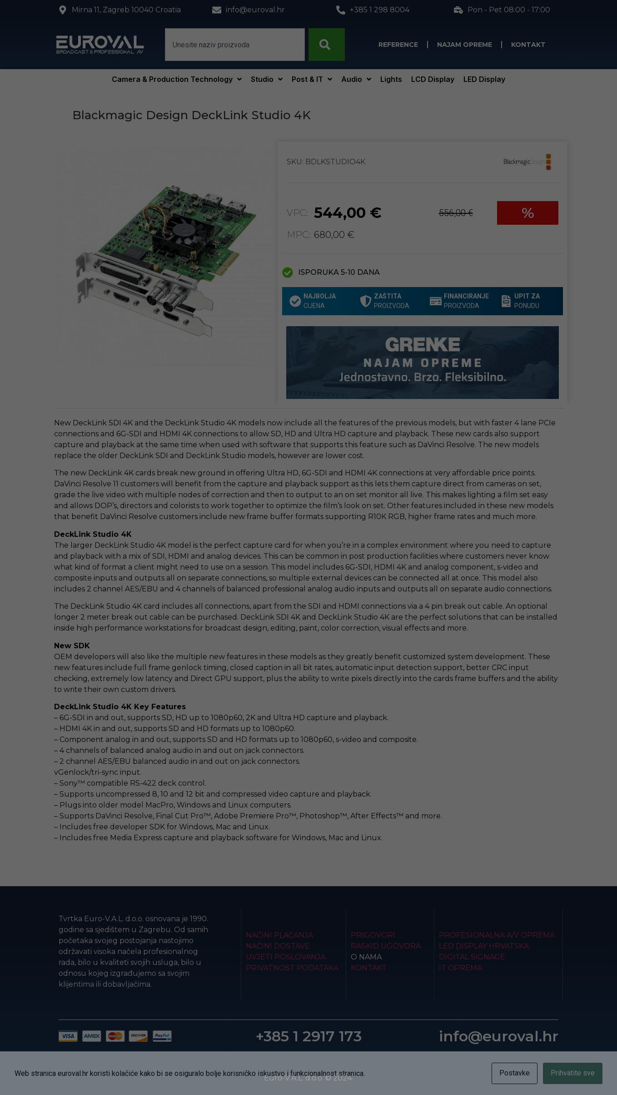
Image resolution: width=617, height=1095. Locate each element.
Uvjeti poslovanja (285, 957)
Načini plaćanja (279, 935)
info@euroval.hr (498, 1036)
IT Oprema (460, 968)
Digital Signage (472, 957)
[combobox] (235, 44)
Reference (398, 44)
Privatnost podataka (292, 968)
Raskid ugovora (386, 946)
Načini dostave (278, 946)
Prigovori (373, 935)
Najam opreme (464, 44)
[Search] (326, 44)
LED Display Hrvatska (484, 946)
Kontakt (528, 44)
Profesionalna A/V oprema (497, 935)
